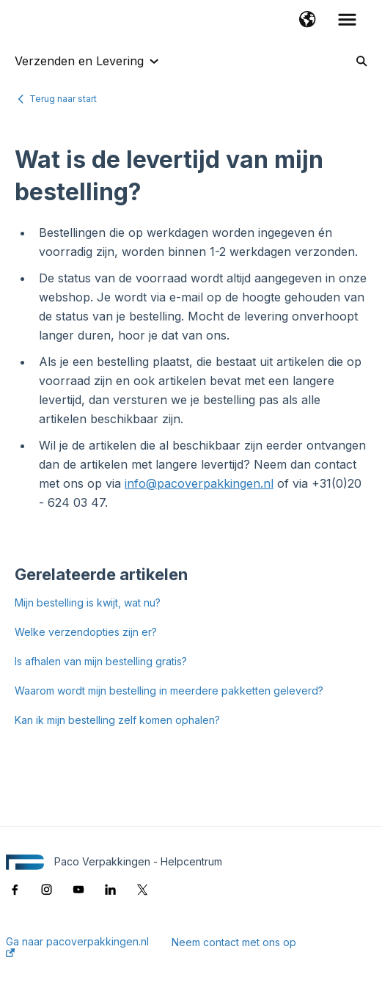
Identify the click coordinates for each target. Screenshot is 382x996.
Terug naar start (63, 98)
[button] (307, 20)
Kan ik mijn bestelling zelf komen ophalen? (117, 720)
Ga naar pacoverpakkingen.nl (77, 946)
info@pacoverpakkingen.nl (199, 483)
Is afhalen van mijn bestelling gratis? (101, 661)
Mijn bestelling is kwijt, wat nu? (88, 602)
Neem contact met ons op (234, 942)
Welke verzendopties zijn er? (86, 632)
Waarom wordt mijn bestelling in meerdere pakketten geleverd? (169, 690)
